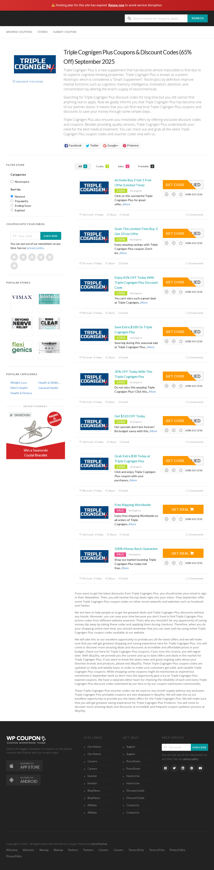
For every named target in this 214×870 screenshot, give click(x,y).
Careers (92, 761)
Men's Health (19, 388)
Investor (92, 776)
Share (111, 214)
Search (198, 18)
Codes (102, 166)
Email (124, 214)
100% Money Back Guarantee (136, 549)
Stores (43, 32)
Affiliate (92, 805)
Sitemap (43, 850)
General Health (48, 388)
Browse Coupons (19, 32)
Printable (146, 166)
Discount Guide (135, 790)
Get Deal (183, 509)
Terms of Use (136, 850)
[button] (73, 146)
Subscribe (51, 236)
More (126, 204)
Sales (123, 166)
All (83, 166)
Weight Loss (18, 382)
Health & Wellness (49, 382)
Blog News (94, 790)
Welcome (12, 850)
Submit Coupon (64, 32)
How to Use (133, 776)
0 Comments (195, 214)
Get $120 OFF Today (130, 416)
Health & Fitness (21, 393)
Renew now (116, 5)
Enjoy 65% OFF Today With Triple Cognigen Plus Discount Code (136, 282)
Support (130, 746)
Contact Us (132, 805)
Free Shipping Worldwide (133, 505)
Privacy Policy (177, 850)
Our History (94, 746)
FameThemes (99, 844)
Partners (73, 850)
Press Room (133, 761)
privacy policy (35, 248)
